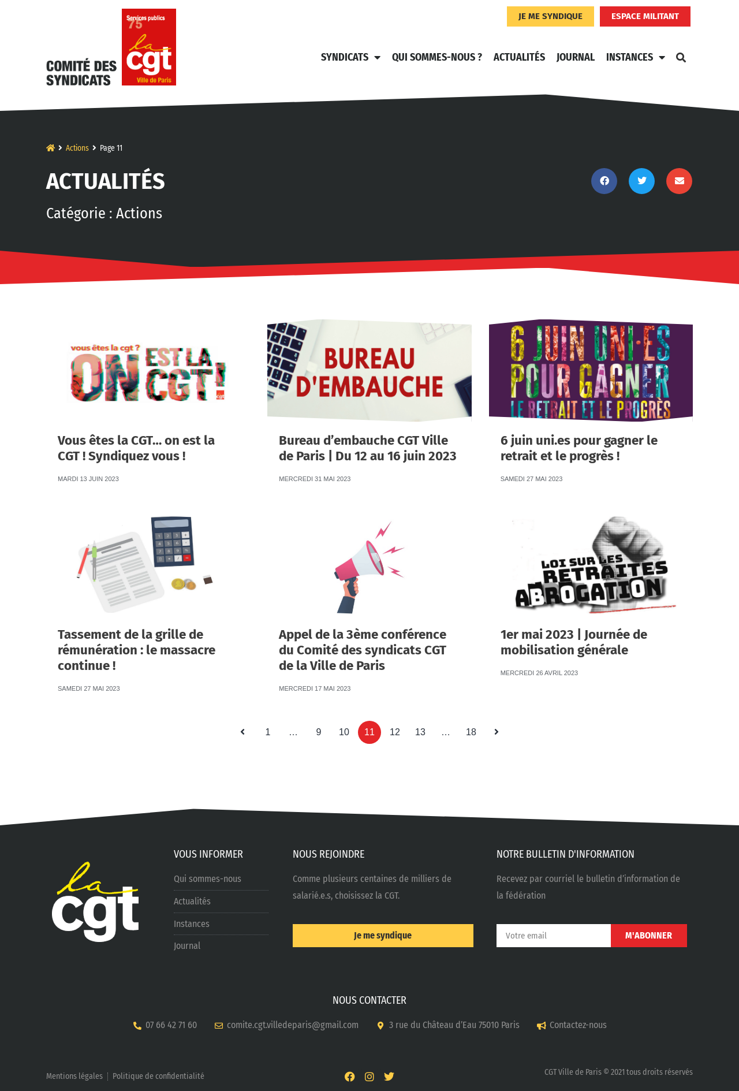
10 (347, 729)
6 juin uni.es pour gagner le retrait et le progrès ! (579, 434)
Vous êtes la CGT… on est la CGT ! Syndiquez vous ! (136, 434)
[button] (681, 57)
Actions (77, 148)
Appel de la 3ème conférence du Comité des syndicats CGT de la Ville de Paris (362, 630)
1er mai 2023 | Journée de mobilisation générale (574, 629)
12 (397, 729)
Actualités (519, 57)
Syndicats (350, 57)
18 (474, 729)
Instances (635, 57)
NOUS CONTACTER (369, 1000)
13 (423, 729)
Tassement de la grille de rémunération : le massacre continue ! (136, 630)
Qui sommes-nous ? (437, 57)
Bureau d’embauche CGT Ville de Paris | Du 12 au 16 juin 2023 (368, 434)
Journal (576, 57)
